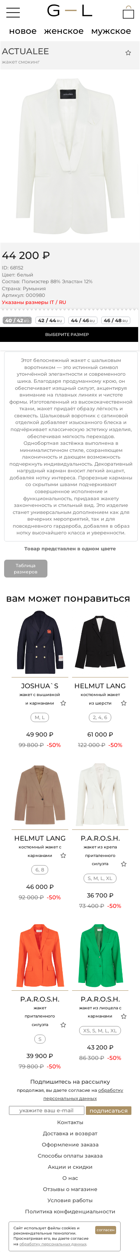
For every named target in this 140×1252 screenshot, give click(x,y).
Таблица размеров (25, 569)
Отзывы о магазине (70, 1189)
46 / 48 (116, 320)
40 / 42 (17, 320)
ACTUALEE (25, 51)
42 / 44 (50, 320)
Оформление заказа (70, 1144)
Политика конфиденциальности (70, 1211)
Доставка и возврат (70, 1133)
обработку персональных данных (52, 1244)
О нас (70, 1178)
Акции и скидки (70, 1167)
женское (64, 31)
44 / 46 (83, 320)
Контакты (70, 1122)
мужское (111, 31)
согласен (106, 1229)
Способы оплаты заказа (70, 1155)
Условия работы (70, 1200)
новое (23, 31)
